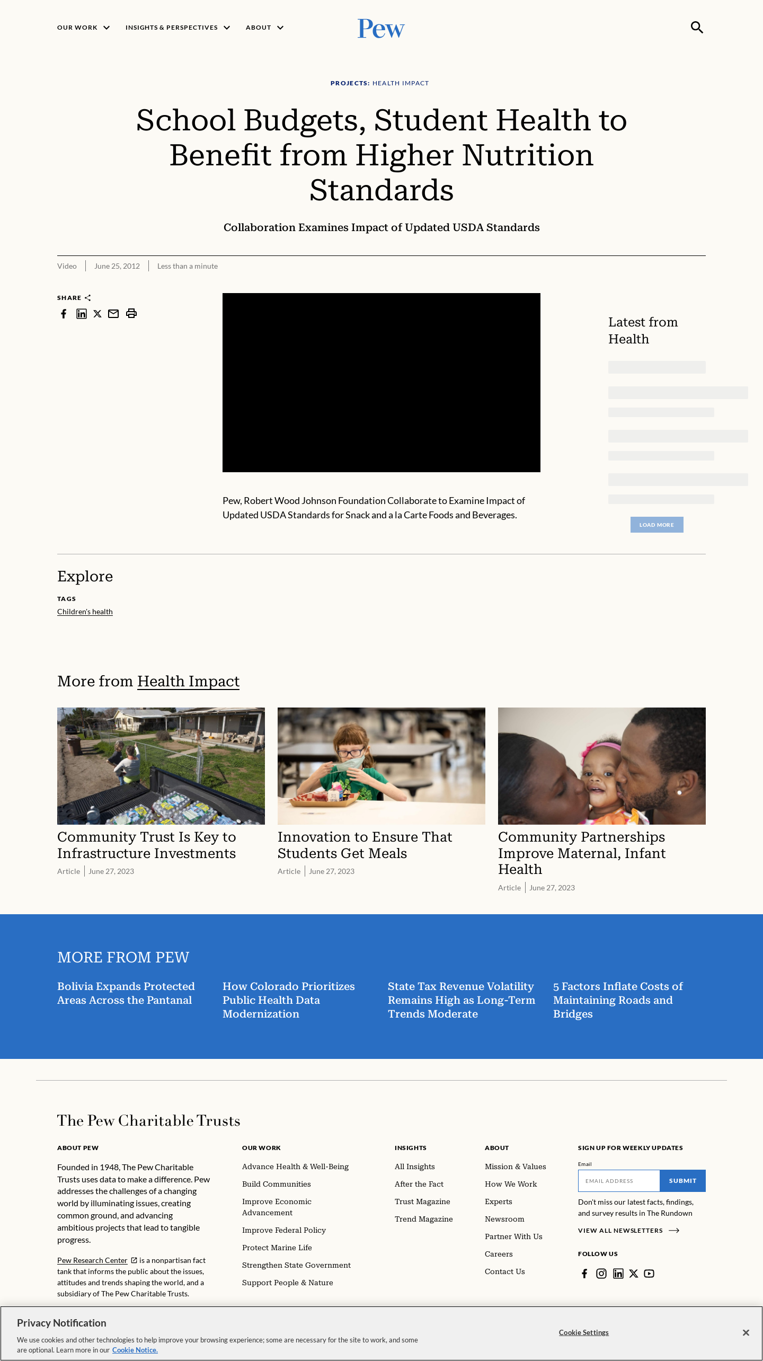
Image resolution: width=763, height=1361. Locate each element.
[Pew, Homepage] (381, 27)
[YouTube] (649, 1273)
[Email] (619, 1181)
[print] (131, 313)
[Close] (746, 1333)
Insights (411, 1148)
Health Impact (188, 681)
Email (585, 1163)
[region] (381, 1333)
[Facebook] (584, 1273)
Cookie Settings (584, 1332)
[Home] (148, 1120)
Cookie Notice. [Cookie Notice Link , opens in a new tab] (135, 1350)
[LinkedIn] (618, 1273)
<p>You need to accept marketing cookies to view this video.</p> (381, 382)
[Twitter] (633, 1273)
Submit (683, 1181)
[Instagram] (601, 1273)
